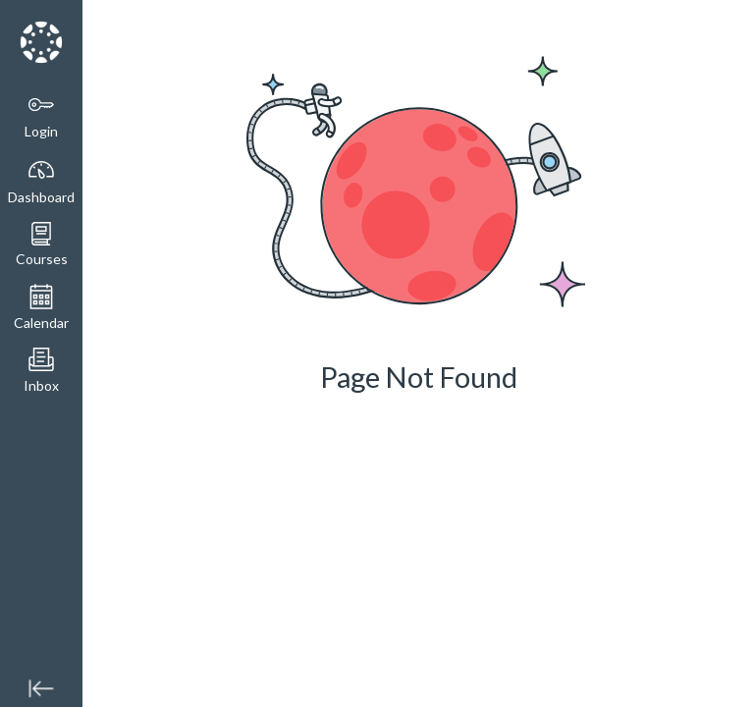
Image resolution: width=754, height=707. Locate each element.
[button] (41, 244)
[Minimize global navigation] (41, 688)
